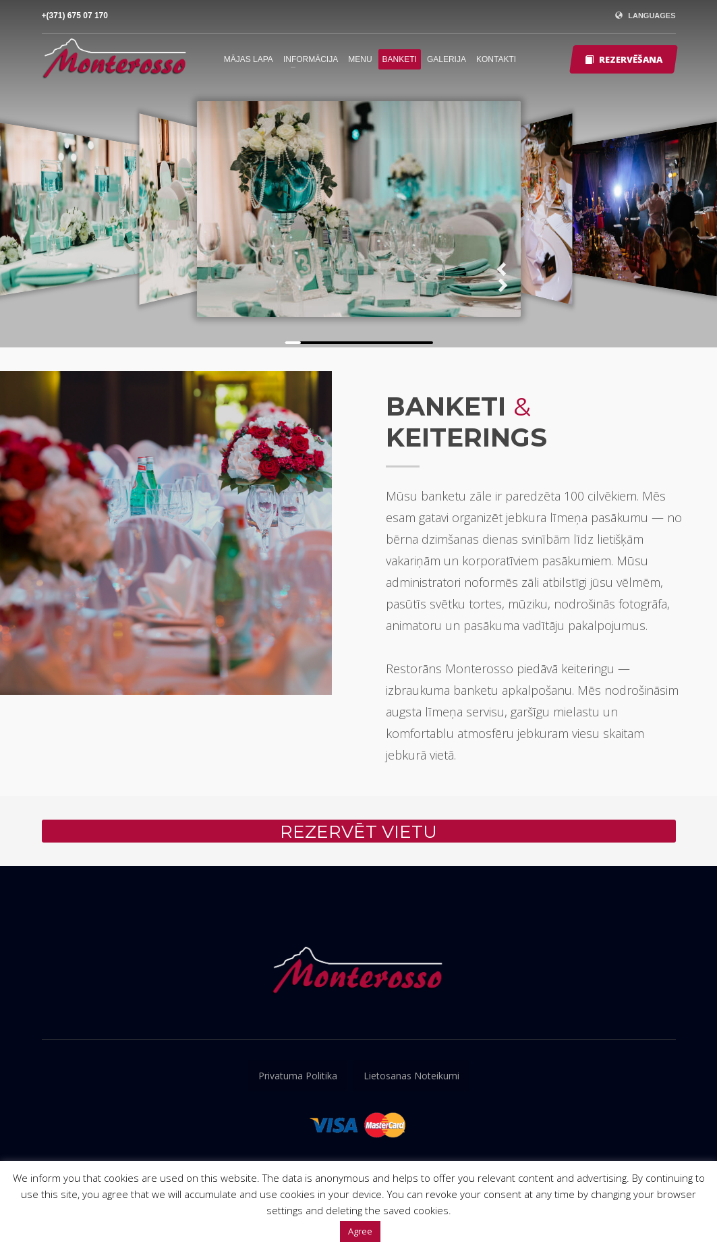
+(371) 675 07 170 (75, 15)
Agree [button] (360, 1231)
